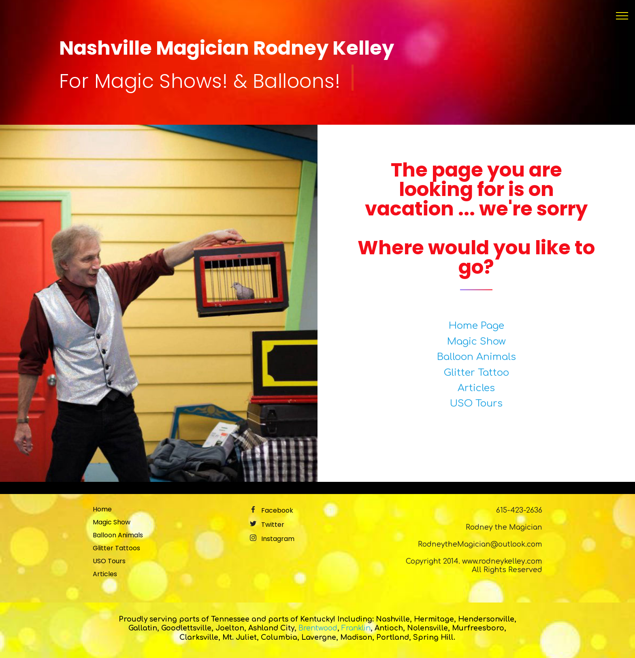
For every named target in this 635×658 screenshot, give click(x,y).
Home (102, 509)
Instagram (277, 538)
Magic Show (476, 341)
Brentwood (317, 628)
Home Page (476, 325)
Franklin (356, 628)
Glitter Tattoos (116, 548)
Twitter (272, 524)
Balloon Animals (476, 356)
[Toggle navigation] (622, 16)
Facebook (277, 510)
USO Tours (476, 403)
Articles (476, 388)
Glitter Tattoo (476, 372)
